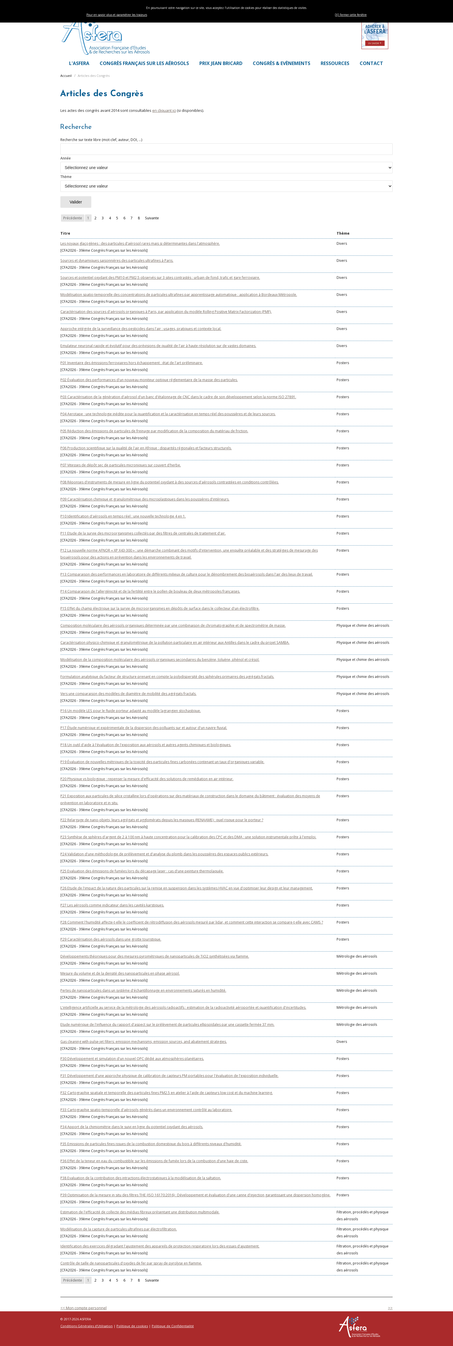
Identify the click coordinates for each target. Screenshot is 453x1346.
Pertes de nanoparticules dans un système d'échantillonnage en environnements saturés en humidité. (143, 990)
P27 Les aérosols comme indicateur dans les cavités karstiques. (112, 905)
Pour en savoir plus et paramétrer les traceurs (116, 15)
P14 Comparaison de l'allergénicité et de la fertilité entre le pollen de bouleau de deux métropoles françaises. (150, 591)
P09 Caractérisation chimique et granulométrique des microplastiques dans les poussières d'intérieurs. (144, 499)
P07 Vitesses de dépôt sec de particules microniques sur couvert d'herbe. (120, 465)
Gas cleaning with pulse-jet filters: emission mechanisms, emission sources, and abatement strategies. (143, 1041)
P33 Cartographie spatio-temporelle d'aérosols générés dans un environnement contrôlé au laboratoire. (146, 1109)
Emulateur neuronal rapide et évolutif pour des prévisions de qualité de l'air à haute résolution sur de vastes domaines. (158, 345)
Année (226, 164)
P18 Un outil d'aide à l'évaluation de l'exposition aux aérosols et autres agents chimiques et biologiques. (145, 744)
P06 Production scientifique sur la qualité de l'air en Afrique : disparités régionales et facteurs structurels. (146, 448)
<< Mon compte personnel (83, 1307)
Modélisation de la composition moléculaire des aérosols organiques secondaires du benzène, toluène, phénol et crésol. (159, 659)
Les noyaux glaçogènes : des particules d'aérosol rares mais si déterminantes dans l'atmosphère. (140, 243)
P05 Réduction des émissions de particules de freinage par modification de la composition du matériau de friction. (154, 431)
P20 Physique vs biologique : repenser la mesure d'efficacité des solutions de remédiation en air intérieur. (146, 778)
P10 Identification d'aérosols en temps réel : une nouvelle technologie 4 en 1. (123, 516)
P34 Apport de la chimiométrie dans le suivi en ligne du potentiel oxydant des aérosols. (131, 1126)
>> (390, 1307)
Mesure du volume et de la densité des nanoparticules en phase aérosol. (120, 973)
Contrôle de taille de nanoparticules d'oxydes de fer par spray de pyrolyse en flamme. (131, 1263)
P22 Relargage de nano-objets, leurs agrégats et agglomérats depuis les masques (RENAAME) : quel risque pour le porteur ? (161, 819)
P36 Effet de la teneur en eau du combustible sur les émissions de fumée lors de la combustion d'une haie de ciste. (154, 1160)
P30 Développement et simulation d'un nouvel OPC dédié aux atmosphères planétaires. (132, 1058)
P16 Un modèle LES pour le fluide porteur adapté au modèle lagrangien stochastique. (130, 710)
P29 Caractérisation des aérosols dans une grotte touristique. (110, 939)
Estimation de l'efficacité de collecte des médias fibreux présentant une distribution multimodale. (140, 1212)
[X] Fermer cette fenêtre (351, 15)
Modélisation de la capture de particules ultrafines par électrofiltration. (118, 1229)
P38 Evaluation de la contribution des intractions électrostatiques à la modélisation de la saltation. (140, 1178)
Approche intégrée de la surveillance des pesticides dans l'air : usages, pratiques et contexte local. (140, 328)
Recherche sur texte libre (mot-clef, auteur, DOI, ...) (226, 146)
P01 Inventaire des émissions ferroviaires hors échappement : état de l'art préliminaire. (131, 362)
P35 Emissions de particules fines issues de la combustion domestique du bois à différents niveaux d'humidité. (151, 1143)
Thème (226, 183)
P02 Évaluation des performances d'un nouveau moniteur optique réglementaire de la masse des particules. (149, 379)
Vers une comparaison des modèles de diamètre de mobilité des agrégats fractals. (128, 693)
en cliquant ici (164, 110)
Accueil (66, 75)
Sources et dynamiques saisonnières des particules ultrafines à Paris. (116, 260)
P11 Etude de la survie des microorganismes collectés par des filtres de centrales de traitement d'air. (143, 533)
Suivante (152, 218)
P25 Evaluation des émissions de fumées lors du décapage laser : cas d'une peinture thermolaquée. (142, 871)
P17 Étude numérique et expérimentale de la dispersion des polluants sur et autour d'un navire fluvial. (143, 727)
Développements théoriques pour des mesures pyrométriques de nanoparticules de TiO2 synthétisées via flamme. (154, 956)
